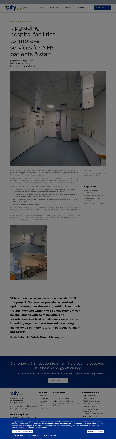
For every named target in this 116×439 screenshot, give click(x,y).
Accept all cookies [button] (95, 431)
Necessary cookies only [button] (22, 431)
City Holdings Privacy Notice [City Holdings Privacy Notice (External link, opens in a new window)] (36, 428)
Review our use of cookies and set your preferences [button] (35, 435)
